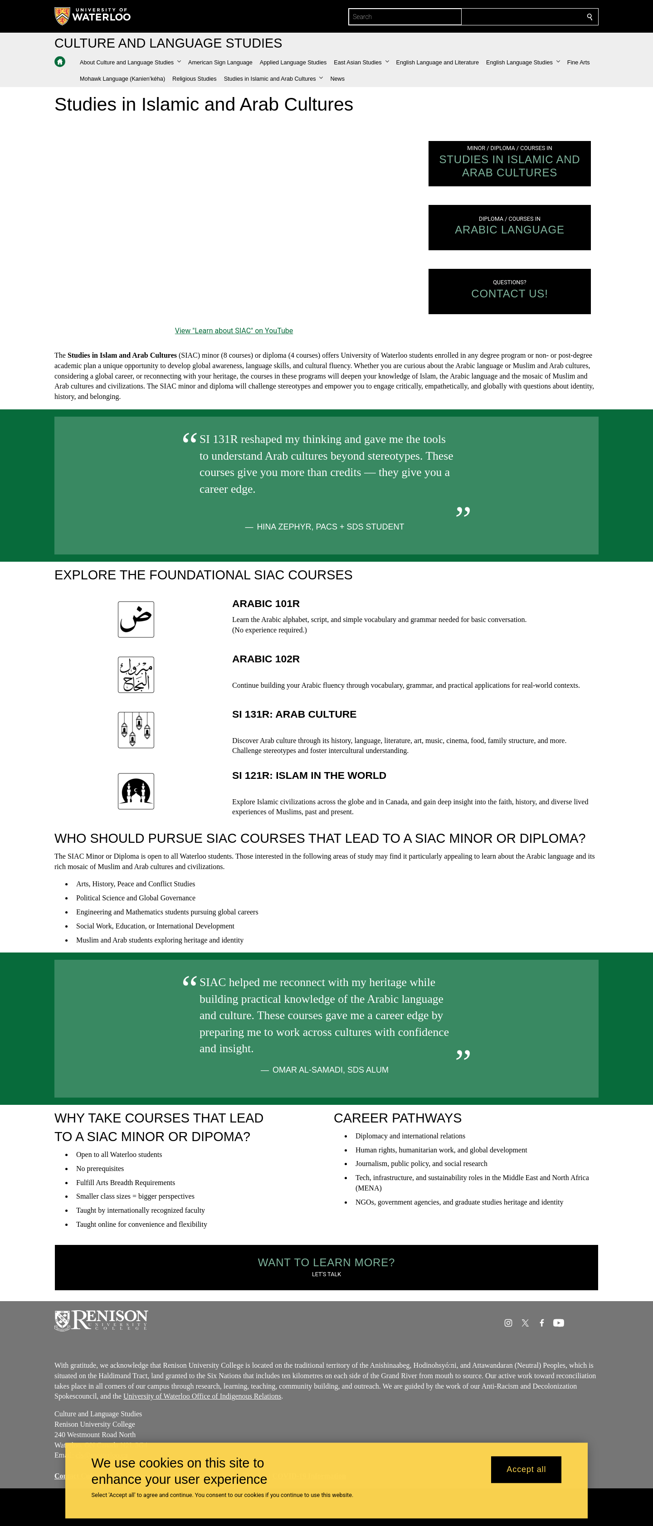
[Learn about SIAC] (234, 223)
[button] (130, 62)
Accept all (526, 1469)
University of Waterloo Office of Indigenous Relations (202, 1396)
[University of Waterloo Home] (93, 16)
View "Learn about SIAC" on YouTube (234, 330)
